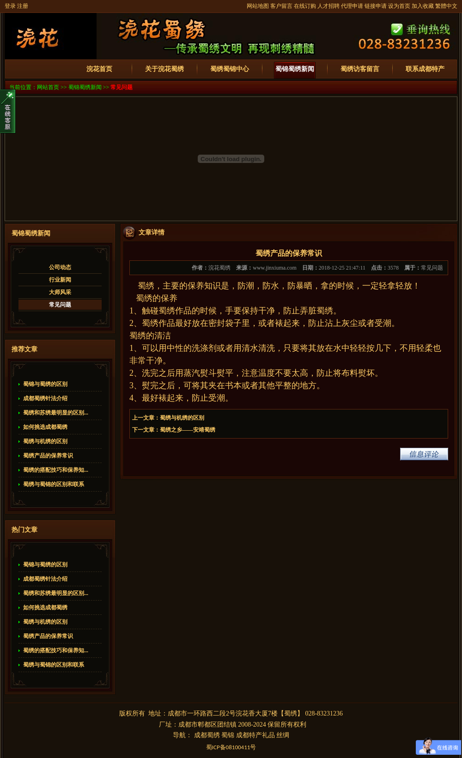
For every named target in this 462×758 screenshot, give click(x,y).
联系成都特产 (425, 69)
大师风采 (60, 292)
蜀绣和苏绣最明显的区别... (55, 412)
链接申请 (376, 6)
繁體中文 (446, 6)
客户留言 (281, 6)
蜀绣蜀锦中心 (229, 69)
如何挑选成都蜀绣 (45, 427)
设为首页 (399, 6)
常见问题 (121, 87)
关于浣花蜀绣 (164, 69)
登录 (10, 6)
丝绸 (282, 735)
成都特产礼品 (255, 735)
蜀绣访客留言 (359, 69)
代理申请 (352, 6)
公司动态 (60, 267)
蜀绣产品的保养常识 (48, 455)
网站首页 (48, 87)
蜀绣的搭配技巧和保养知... (55, 470)
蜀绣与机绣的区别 (45, 441)
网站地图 (258, 6)
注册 (22, 6)
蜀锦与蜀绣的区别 (45, 384)
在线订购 (305, 6)
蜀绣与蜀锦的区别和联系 (53, 484)
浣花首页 (99, 69)
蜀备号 (231, 747)
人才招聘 (328, 6)
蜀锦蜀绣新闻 (294, 69)
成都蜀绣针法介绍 (45, 398)
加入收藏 (423, 6)
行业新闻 (60, 280)
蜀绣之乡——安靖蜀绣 (187, 430)
